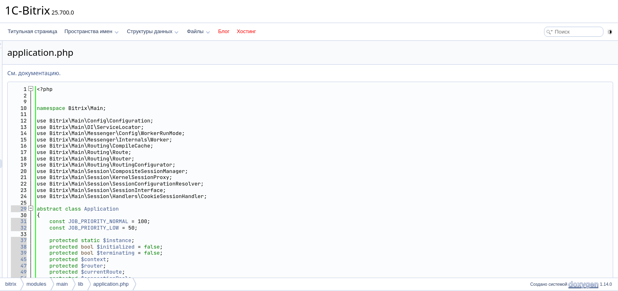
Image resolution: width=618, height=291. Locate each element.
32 (120, 227)
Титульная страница (32, 31)
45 (120, 259)
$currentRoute (202, 271)
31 (120, 221)
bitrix (10, 284)
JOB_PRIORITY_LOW (194, 227)
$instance (218, 240)
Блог (224, 31)
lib (80, 284)
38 (120, 246)
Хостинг (246, 31)
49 (120, 271)
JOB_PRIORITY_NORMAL (199, 221)
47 (120, 265)
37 (120, 240)
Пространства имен (91, 31)
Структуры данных (153, 31)
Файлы (198, 31)
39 (120, 252)
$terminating (217, 252)
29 (120, 208)
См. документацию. (135, 73)
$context (194, 259)
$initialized (217, 246)
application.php (111, 284)
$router (193, 265)
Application (202, 208)
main (62, 284)
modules (36, 284)
